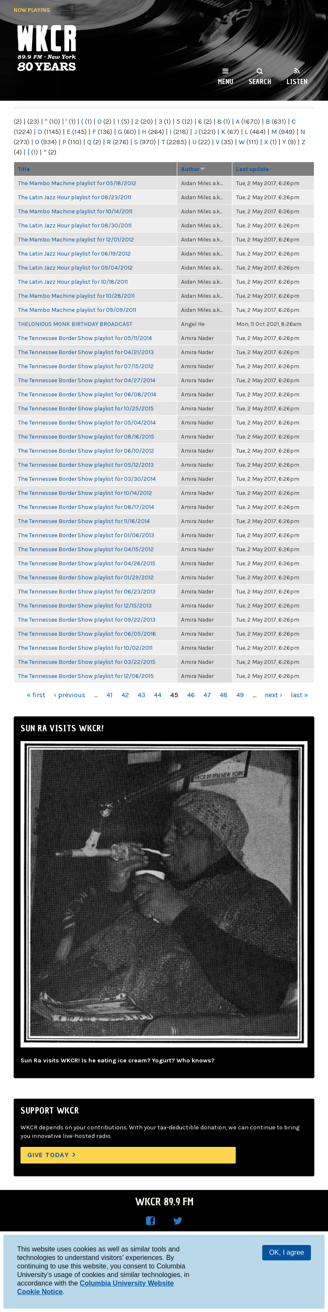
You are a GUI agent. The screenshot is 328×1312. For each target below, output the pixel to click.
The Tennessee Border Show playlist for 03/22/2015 (86, 661)
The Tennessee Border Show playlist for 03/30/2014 (87, 478)
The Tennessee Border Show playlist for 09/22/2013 (86, 619)
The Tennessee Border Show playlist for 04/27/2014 (86, 380)
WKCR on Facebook (150, 1221)
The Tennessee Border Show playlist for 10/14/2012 (85, 492)
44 (157, 695)
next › (273, 695)
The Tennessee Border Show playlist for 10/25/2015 (86, 408)
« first (36, 695)
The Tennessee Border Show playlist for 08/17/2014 (86, 506)
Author (193, 169)
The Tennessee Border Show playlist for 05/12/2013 (86, 464)
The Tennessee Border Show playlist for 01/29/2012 (86, 577)
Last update (252, 169)
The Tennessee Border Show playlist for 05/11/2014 (85, 338)
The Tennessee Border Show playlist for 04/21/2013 (86, 352)
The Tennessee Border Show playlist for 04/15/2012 (86, 549)
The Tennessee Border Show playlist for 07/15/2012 (86, 366)
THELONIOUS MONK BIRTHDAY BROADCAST (75, 323)
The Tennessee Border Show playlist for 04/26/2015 (86, 563)
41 (109, 695)
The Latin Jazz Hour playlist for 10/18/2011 (73, 281)
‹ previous (69, 695)
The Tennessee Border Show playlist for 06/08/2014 (87, 394)
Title (24, 169)
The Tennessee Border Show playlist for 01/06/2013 (86, 535)
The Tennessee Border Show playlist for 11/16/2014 (84, 521)
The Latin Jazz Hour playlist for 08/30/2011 (75, 225)
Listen (297, 81)
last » (299, 695)
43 (141, 695)
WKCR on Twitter (177, 1221)
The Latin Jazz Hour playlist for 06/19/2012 (74, 253)
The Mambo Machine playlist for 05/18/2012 (77, 183)
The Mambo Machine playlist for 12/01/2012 (76, 239)
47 (207, 695)
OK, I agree (286, 1252)
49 (240, 695)
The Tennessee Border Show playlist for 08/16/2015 (86, 436)
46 (191, 695)
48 (224, 695)
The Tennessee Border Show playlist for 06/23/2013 (86, 591)
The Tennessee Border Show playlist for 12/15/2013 (85, 605)
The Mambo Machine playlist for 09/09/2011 (77, 309)
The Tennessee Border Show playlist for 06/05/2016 (87, 633)
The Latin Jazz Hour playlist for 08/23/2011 (74, 197)
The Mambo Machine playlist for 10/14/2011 (75, 211)
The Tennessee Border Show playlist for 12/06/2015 (86, 675)
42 (125, 695)
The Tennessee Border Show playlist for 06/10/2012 (86, 450)
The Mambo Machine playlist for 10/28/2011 (76, 295)
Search (260, 81)
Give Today (48, 1155)
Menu (225, 81)
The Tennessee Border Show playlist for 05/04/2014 (87, 422)
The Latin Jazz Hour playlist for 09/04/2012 (75, 267)
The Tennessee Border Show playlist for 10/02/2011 (85, 647)
